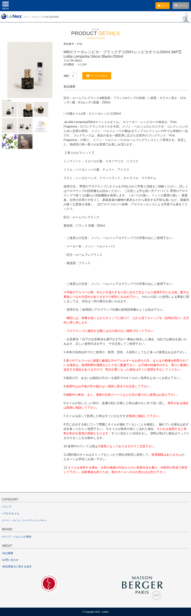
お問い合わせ (10, 559)
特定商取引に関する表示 (17, 566)
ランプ (6, 506)
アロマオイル (10, 513)
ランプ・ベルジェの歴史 (17, 536)
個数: (67, 75)
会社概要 (7, 553)
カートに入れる (96, 76)
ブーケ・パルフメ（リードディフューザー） (24, 520)
